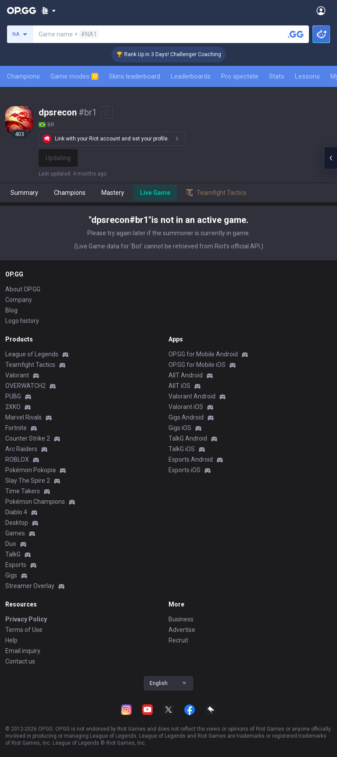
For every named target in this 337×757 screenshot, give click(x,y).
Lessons (307, 76)
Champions (23, 76)
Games (15, 533)
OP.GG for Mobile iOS (197, 364)
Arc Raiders (21, 448)
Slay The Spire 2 (27, 480)
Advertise (181, 629)
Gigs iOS (179, 427)
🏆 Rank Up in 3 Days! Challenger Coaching (176, 54)
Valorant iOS (185, 406)
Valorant (17, 375)
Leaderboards (191, 76)
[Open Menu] (321, 10)
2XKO (13, 406)
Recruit (178, 640)
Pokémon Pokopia (30, 470)
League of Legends (31, 354)
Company (18, 299)
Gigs (11, 575)
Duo (10, 543)
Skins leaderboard (134, 76)
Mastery (112, 192)
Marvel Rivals (23, 417)
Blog (11, 310)
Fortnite (16, 427)
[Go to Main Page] (21, 10)
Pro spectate (239, 76)
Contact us (20, 661)
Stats (276, 76)
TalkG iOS (181, 448)
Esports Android (190, 459)
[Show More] (48, 10)
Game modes (74, 76)
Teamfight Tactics (30, 364)
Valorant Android (191, 396)
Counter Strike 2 (27, 438)
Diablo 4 (16, 512)
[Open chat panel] (330, 158)
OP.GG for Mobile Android (203, 354)
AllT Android (185, 375)
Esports (15, 564)
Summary (24, 192)
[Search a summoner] (296, 34)
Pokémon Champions (35, 501)
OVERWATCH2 (25, 385)
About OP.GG (22, 289)
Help (11, 640)
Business (181, 619)
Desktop (16, 522)
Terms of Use (24, 629)
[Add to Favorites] (106, 112)
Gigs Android (186, 417)
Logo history (22, 320)
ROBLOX (17, 459)
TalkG (13, 554)
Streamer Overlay (29, 585)
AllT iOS (179, 385)
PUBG (13, 396)
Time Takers (22, 491)
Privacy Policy (26, 619)
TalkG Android (187, 438)
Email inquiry (22, 650)
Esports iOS (184, 470)
